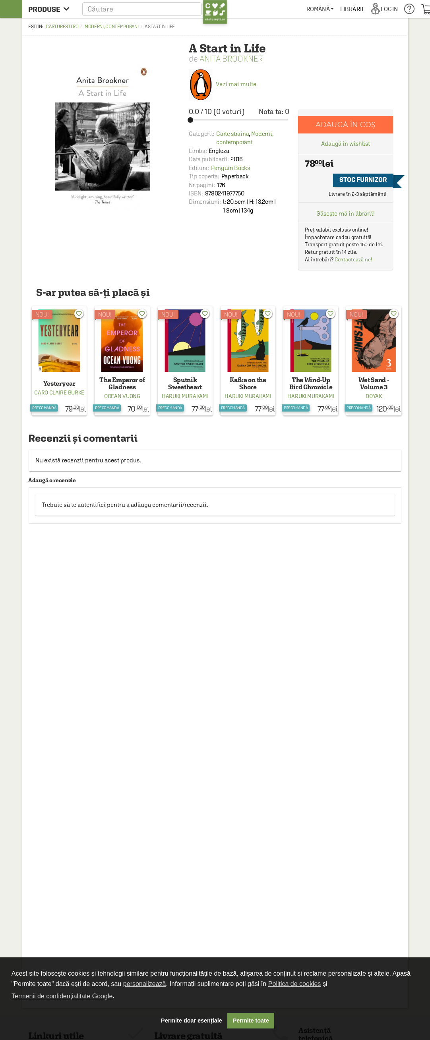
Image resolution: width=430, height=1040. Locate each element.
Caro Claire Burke (59, 392)
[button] (154, 9)
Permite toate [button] (251, 1020)
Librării (351, 9)
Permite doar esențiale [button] (191, 1020)
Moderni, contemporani (112, 26)
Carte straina (232, 133)
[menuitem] (320, 9)
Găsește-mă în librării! (345, 213)
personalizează (144, 983)
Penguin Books (230, 167)
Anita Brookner (231, 58)
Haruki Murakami (185, 396)
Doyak (374, 396)
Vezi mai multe (222, 84)
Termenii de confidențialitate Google (62, 996)
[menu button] (51, 9)
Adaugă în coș (346, 124)
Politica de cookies (294, 983)
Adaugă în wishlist (345, 143)
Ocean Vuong (122, 396)
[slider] (239, 120)
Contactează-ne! (353, 260)
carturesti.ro (62, 26)
